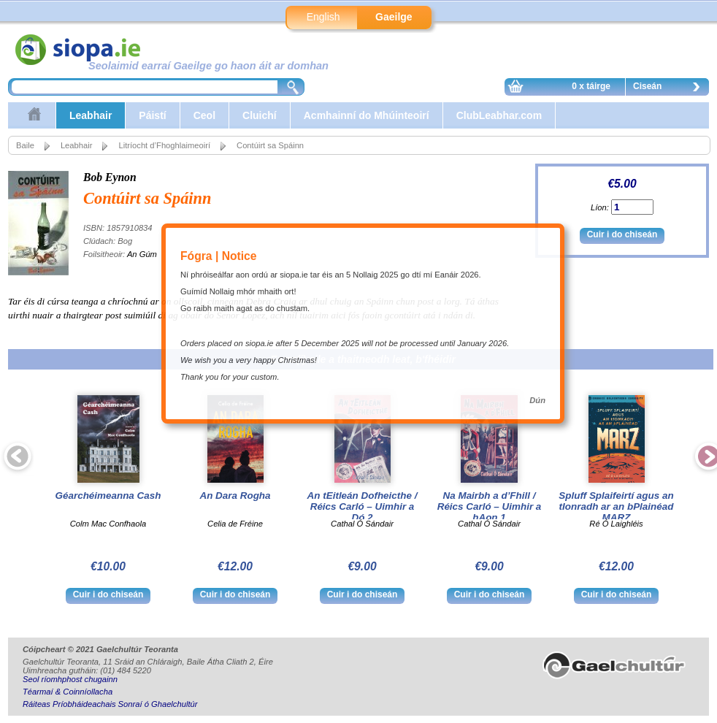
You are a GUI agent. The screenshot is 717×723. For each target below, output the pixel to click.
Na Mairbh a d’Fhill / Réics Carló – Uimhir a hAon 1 (489, 506)
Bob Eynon (110, 177)
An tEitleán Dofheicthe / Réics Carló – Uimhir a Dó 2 (362, 506)
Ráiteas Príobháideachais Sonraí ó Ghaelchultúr (110, 704)
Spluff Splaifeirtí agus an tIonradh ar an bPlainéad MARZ (616, 506)
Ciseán (670, 88)
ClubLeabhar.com (499, 115)
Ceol (204, 115)
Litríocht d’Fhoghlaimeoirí (164, 145)
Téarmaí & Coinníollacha (67, 691)
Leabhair (90, 115)
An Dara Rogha (234, 495)
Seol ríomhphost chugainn (70, 679)
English (323, 17)
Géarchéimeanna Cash (108, 495)
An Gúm (142, 254)
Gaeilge (394, 17)
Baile (25, 145)
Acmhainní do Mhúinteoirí (366, 115)
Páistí (152, 115)
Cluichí (259, 115)
